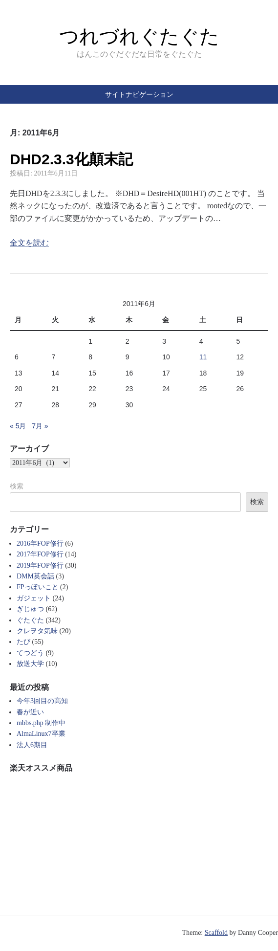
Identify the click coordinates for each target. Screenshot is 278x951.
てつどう (30, 653)
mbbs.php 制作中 (41, 723)
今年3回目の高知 (42, 701)
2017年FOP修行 (40, 554)
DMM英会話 (35, 576)
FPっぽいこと (38, 587)
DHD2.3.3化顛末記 (71, 159)
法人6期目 (32, 745)
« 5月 (18, 426)
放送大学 (30, 663)
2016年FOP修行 (40, 543)
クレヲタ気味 (37, 631)
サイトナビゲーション (139, 94)
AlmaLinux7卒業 (41, 733)
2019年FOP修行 (40, 565)
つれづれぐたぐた (139, 36)
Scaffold (216, 932)
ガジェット (34, 598)
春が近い (30, 712)
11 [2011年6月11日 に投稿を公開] (203, 357)
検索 (16, 486)
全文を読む (29, 243)
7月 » (40, 426)
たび (23, 641)
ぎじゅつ (30, 609)
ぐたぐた (30, 620)
